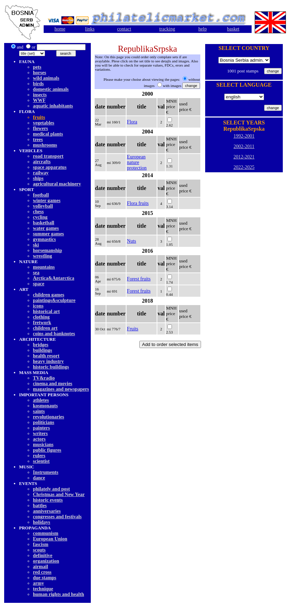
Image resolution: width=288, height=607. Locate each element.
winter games (46, 200)
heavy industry (48, 361)
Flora (132, 121)
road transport (48, 156)
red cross (42, 572)
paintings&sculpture (54, 300)
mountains (44, 267)
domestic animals (51, 89)
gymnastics (44, 239)
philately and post (51, 489)
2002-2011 (244, 146)
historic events (48, 500)
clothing (41, 317)
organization (46, 561)
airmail (40, 566)
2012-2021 (244, 156)
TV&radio (44, 378)
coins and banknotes (54, 333)
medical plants (48, 134)
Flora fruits (138, 203)
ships (38, 178)
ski (36, 245)
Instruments (45, 472)
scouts (39, 550)
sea (36, 272)
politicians (43, 422)
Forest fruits (138, 278)
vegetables (43, 122)
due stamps (44, 577)
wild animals (46, 78)
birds (38, 83)
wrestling (42, 256)
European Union (50, 538)
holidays (41, 522)
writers (40, 433)
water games (46, 228)
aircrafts (42, 161)
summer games (48, 233)
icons (38, 306)
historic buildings (51, 367)
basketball (43, 222)
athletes (41, 400)
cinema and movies (52, 383)
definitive (42, 555)
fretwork (42, 322)
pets (37, 67)
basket (233, 29)
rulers (39, 455)
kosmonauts (45, 405)
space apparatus (50, 167)
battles (40, 505)
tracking (167, 29)
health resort (46, 355)
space (38, 283)
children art (45, 328)
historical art (46, 311)
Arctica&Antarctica (53, 278)
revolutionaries (48, 416)
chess (38, 211)
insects (40, 94)
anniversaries (47, 511)
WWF (39, 100)
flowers (40, 128)
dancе (39, 477)
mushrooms (45, 145)
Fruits (132, 328)
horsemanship (47, 250)
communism (45, 533)
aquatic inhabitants (53, 106)
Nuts (131, 241)
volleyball (43, 206)
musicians (43, 444)
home (59, 29)
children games (48, 294)
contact (124, 29)
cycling (40, 217)
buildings (42, 350)
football (41, 195)
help (202, 29)
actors (39, 439)
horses (39, 72)
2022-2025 (244, 167)
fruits (39, 117)
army (38, 583)
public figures (47, 450)
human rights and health (58, 594)
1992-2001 (244, 136)
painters (41, 428)
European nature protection (137, 162)
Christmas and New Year (59, 494)
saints (39, 411)
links (90, 29)
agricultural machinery (57, 184)
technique (43, 588)
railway (41, 172)
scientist (41, 461)
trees (38, 139)
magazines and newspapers (61, 389)
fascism (40, 544)
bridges (40, 344)
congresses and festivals (57, 516)
